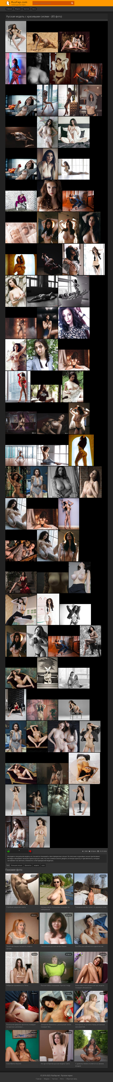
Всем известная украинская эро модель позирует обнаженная (89, 986)
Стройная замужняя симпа (16, 907)
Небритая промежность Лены (17, 985)
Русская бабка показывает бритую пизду (55, 985)
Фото (34, 9)
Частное (26, 9)
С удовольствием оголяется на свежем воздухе (89, 1065)
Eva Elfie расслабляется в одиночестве (89, 946)
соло (43, 865)
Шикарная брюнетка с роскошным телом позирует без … (56, 1025)
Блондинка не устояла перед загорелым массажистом (90, 1025)
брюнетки (28, 865)
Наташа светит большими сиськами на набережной (55, 908)
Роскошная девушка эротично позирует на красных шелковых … (21, 1025)
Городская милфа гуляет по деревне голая (90, 907)
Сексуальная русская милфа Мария (53, 946)
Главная (9, 9)
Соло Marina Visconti (13, 1064)
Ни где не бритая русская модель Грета (55, 1064)
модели (36, 865)
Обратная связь (71, 1079)
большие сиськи (16, 865)
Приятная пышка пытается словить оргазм (19, 947)
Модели (17, 9)
